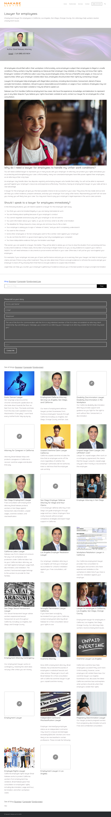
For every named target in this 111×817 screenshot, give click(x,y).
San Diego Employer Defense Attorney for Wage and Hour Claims (52, 502)
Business (12, 281)
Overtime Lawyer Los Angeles (89, 659)
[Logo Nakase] (12, 4)
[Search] (105, 4)
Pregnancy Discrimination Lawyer (91, 718)
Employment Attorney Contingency (19, 658)
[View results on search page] (102, 286)
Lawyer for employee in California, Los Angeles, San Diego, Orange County (91, 611)
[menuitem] (65, 4)
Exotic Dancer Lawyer (13, 397)
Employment (38, 367)
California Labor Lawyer (14, 551)
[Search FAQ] (55, 286)
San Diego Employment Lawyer (17, 500)
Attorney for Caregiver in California (19, 450)
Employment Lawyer (13, 718)
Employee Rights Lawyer (14, 771)
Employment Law (34, 281)
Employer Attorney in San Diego (90, 500)
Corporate (21, 281)
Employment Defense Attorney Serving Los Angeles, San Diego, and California (53, 399)
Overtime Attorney (48, 659)
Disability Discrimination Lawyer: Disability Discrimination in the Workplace (90, 400)
